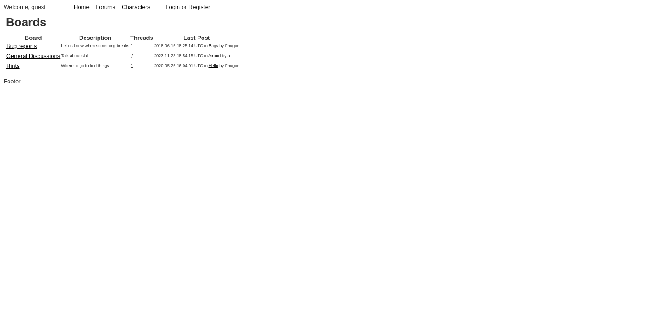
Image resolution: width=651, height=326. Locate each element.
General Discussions (33, 56)
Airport (214, 55)
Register (199, 7)
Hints (13, 65)
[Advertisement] (609, 154)
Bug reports (21, 46)
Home (82, 7)
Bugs (213, 45)
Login (172, 7)
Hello (213, 65)
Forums (105, 7)
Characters (136, 7)
